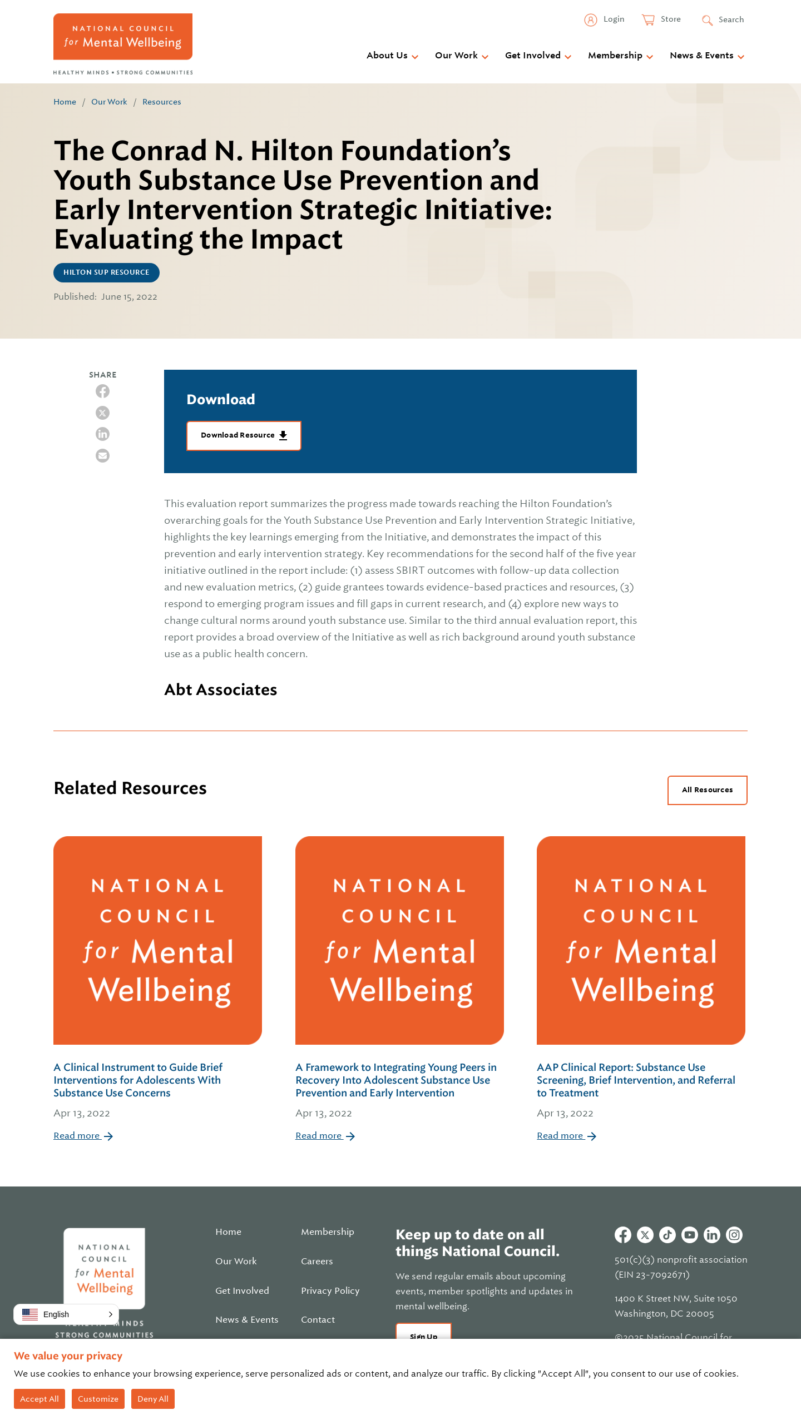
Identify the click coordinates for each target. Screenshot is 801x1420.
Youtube (689, 1235)
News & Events (702, 55)
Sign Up (423, 1337)
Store (670, 19)
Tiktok (667, 1235)
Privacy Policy (330, 1291)
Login (613, 19)
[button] (66, 1314)
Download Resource (239, 435)
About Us (387, 55)
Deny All (153, 1399)
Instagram (734, 1235)
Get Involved (533, 55)
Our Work (456, 55)
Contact (318, 1319)
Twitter (645, 1235)
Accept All (39, 1399)
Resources (161, 102)
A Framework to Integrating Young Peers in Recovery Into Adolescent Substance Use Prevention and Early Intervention (400, 1091)
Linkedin (712, 1235)
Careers (317, 1261)
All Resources (707, 790)
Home (64, 102)
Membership (615, 55)
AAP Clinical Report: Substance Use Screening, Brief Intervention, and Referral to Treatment (642, 1091)
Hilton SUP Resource (106, 272)
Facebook (623, 1235)
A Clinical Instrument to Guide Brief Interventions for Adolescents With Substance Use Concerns (158, 1091)
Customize (98, 1399)
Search (731, 19)
